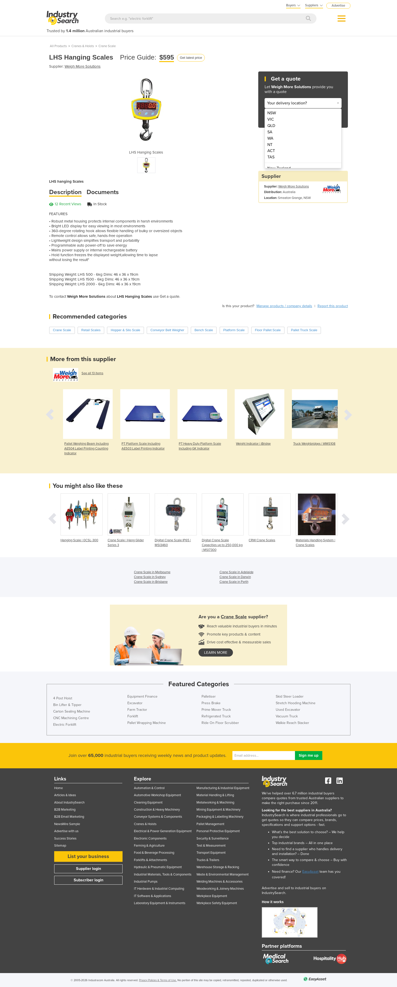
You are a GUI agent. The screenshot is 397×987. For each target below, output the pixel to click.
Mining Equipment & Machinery (218, 810)
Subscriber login (88, 880)
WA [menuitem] (270, 138)
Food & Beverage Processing (154, 853)
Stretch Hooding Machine (295, 703)
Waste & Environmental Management (222, 874)
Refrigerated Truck (216, 716)
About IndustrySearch (69, 802)
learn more (215, 652)
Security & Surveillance (212, 838)
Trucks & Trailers (207, 860)
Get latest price (191, 58)
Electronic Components (150, 838)
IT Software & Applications (152, 896)
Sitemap (60, 846)
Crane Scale (107, 46)
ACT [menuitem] (271, 150)
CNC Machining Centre (71, 718)
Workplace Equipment (211, 896)
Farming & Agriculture (149, 846)
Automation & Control (149, 788)
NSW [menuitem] (271, 113)
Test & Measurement (211, 846)
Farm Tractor (137, 709)
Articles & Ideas (65, 795)
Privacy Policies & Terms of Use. (158, 980)
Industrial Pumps (145, 882)
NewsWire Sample (67, 824)
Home (58, 788)
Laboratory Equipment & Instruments (159, 903)
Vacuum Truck (287, 716)
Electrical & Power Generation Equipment (163, 831)
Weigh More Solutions (83, 66)
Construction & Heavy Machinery (157, 810)
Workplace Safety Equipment (216, 903)
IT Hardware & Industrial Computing (159, 889)
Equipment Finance (142, 696)
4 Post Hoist (62, 698)
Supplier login (88, 868)
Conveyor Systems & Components (158, 817)
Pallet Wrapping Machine (146, 723)
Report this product (332, 306)
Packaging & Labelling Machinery (219, 817)
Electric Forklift (64, 724)
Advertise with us (66, 831)
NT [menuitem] (269, 144)
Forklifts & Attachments (150, 860)
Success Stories (65, 838)
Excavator (135, 703)
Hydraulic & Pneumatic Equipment (158, 867)
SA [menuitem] (269, 132)
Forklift (132, 716)
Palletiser (209, 696)
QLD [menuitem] (271, 125)
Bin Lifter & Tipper (67, 705)
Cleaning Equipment (148, 802)
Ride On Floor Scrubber (220, 723)
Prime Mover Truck (216, 709)
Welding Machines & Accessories (219, 882)
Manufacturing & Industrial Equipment (222, 788)
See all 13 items (92, 373)
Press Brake (211, 703)
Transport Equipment (211, 853)
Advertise (338, 6)
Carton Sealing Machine (71, 711)
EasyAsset (310, 871)
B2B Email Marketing (69, 817)
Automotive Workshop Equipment (157, 795)
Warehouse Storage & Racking (217, 867)
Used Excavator (288, 709)
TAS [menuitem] (270, 157)
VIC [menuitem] (270, 119)
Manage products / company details (284, 306)
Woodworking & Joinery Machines (220, 889)
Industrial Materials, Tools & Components (162, 874)
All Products (58, 46)
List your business (88, 856)
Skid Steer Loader (290, 696)
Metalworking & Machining (215, 802)
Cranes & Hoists (82, 46)
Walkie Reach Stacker (292, 723)
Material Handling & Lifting (215, 795)
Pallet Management (210, 824)
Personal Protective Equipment (218, 831)
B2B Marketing (64, 810)
